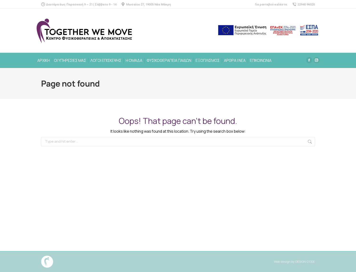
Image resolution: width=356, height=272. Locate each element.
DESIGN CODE (305, 261)
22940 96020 (303, 4)
